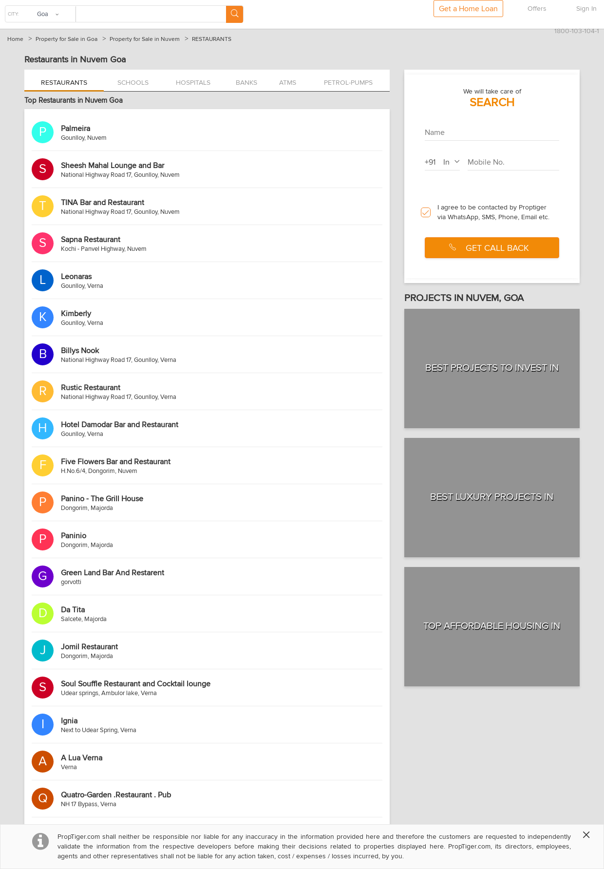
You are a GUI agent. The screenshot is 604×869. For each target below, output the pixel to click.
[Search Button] (234, 14)
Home (15, 39)
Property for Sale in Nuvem (145, 39)
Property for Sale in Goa (66, 39)
